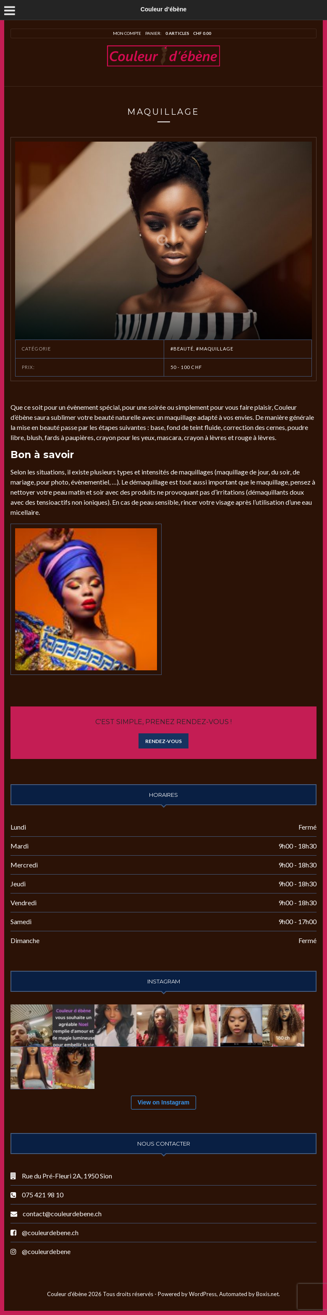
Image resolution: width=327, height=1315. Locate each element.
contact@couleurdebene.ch (62, 1213)
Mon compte (127, 33)
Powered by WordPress (187, 1294)
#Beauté (182, 348)
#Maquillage (214, 348)
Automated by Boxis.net (249, 1294)
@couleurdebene (46, 1251)
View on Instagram (163, 1102)
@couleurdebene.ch (50, 1232)
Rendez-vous (163, 741)
